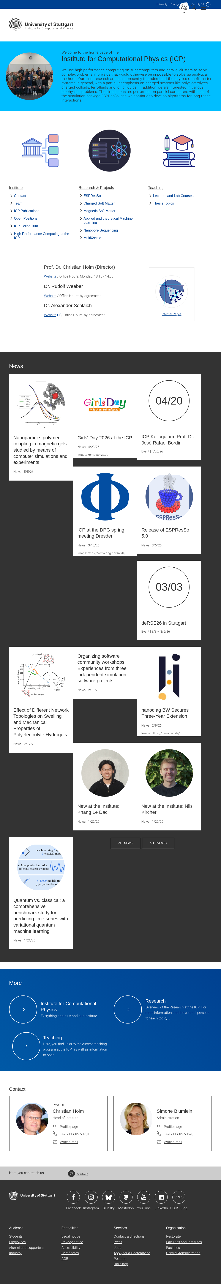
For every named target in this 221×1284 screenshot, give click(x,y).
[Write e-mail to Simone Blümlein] (169, 1142)
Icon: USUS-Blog (178, 1197)
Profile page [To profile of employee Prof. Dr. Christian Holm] (69, 1126)
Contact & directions (129, 1236)
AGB (65, 1258)
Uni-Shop (121, 1264)
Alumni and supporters (26, 1247)
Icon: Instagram (91, 1197)
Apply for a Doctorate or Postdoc (132, 1256)
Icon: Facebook (73, 1197)
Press (118, 1242)
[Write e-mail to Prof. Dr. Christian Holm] (65, 1142)
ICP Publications (26, 211)
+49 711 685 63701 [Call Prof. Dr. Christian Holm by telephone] (75, 1134)
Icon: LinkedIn (161, 1197)
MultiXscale (92, 238)
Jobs (117, 1247)
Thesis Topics (163, 203)
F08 (198, 4)
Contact (20, 196)
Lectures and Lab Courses (173, 196)
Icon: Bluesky (108, 1197)
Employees (17, 1242)
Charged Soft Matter (99, 203)
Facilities (173, 1247)
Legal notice (71, 1236)
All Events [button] (158, 843)
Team (18, 203)
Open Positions (26, 218)
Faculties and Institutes (184, 1242)
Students (16, 1236)
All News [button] (125, 843)
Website (50, 276)
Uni (168, 4)
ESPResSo (92, 196)
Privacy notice (72, 1242)
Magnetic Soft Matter (99, 211)
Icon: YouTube (143, 1197)
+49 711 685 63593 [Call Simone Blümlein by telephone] (179, 1134)
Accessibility (71, 1247)
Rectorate (173, 1236)
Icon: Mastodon (126, 1197)
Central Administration (183, 1253)
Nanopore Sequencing (101, 230)
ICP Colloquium (26, 226)
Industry (15, 1253)
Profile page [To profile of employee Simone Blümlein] (173, 1126)
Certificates (70, 1253)
